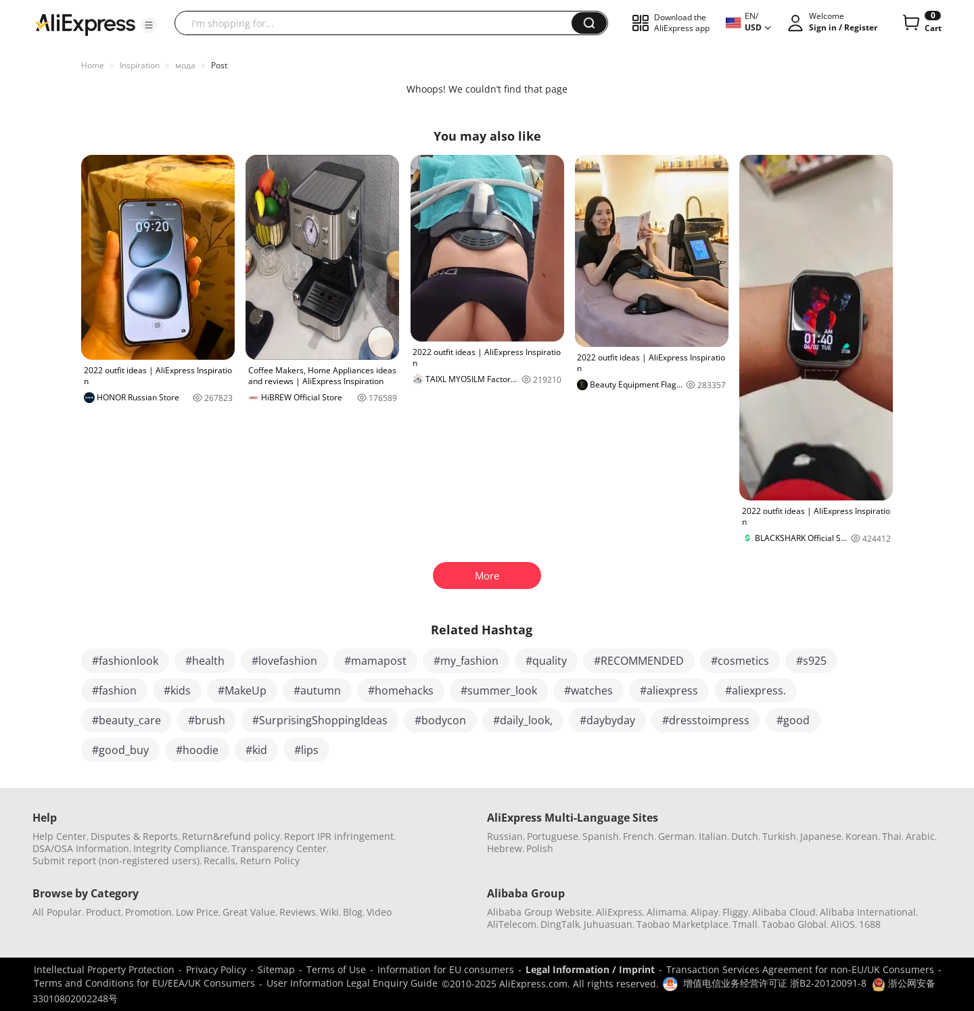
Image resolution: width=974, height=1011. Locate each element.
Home (92, 65)
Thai (892, 836)
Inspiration (140, 65)
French (638, 836)
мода (185, 65)
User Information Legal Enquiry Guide (352, 983)
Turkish (779, 836)
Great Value (249, 912)
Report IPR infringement (339, 836)
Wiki (329, 912)
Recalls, (221, 860)
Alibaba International (868, 912)
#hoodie (197, 750)
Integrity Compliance (180, 848)
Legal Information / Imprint (590, 969)
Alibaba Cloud (784, 912)
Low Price (197, 912)
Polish (539, 848)
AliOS (843, 924)
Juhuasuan (608, 924)
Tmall (745, 924)
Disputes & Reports (134, 836)
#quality (546, 660)
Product (103, 912)
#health (205, 660)
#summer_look (499, 690)
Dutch (744, 836)
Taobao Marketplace (682, 924)
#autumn (317, 690)
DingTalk (560, 924)
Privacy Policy (216, 969)
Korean (861, 836)
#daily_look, (523, 720)
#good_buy (120, 750)
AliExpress (619, 912)
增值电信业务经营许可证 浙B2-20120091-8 (774, 983)
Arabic (920, 836)
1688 (870, 924)
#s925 (811, 660)
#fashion (114, 690)
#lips (306, 750)
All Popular (57, 912)
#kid (256, 750)
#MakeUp (242, 690)
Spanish (600, 836)
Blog (353, 912)
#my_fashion (466, 660)
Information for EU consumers (445, 969)
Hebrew (504, 848)
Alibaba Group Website (539, 912)
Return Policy (270, 860)
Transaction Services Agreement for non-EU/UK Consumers (800, 969)
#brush (206, 720)
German (676, 836)
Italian (713, 836)
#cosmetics (740, 660)
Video (379, 912)
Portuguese (552, 836)
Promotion (148, 912)
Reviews (297, 912)
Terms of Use (336, 969)
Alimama (667, 912)
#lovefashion (284, 660)
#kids (177, 690)
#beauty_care (126, 720)
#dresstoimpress (705, 720)
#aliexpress (669, 690)
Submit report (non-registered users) (116, 860)
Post (219, 65)
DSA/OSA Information (80, 848)
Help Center (59, 836)
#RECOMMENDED (639, 660)
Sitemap (276, 969)
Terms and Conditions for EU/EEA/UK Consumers (144, 983)
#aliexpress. (755, 690)
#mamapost (375, 660)
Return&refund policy (231, 836)
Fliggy (735, 912)
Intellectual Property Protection (104, 969)
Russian (505, 836)
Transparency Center (279, 848)
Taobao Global (794, 924)
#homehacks (401, 690)
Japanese (820, 836)
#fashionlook (125, 660)
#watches (588, 690)
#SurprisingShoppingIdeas (320, 720)
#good (793, 720)
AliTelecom (511, 924)
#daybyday (607, 720)
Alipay (704, 912)
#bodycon (440, 720)
